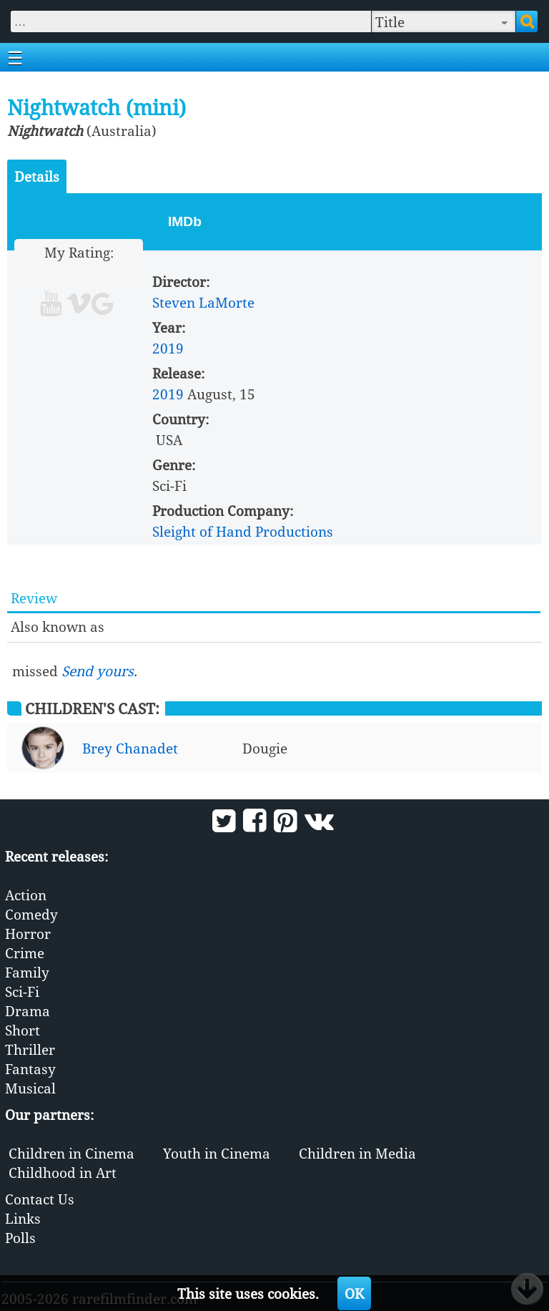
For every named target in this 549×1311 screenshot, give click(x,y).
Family (27, 972)
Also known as (57, 626)
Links (23, 1218)
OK (354, 1293)
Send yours (97, 671)
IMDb (185, 221)
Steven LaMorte (203, 302)
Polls (20, 1237)
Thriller (30, 1049)
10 (133, 271)
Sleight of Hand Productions (242, 531)
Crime (24, 952)
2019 (168, 348)
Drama (27, 1010)
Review (34, 598)
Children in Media (357, 1153)
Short (22, 1030)
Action (25, 895)
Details (36, 176)
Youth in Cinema (216, 1153)
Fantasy (30, 1068)
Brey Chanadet (130, 748)
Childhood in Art (63, 1172)
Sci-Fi (22, 991)
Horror (28, 933)
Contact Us (39, 1199)
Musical (30, 1088)
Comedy (31, 914)
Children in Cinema (71, 1153)
